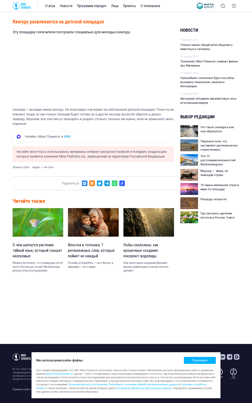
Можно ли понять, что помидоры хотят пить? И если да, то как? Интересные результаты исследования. (38, 266)
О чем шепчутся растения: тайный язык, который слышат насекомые (37, 250)
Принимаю (200, 360)
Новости (66, 6)
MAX (67, 136)
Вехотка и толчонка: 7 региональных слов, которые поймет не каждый (91, 250)
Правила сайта (22, 389)
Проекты (129, 6)
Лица (114, 6)
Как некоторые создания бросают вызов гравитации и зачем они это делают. (146, 266)
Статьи (50, 6)
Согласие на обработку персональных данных (144, 388)
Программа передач (91, 6)
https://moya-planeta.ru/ (59, 373)
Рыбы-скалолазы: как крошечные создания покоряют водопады (140, 250)
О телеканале (150, 6)
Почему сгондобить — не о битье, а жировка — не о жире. (90, 264)
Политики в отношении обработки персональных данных (143, 384)
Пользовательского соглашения (87, 384)
